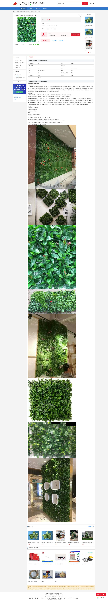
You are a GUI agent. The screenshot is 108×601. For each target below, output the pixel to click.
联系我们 (36, 598)
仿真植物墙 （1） (18, 65)
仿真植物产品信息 (49, 593)
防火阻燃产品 (22, 11)
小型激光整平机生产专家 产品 (87, 564)
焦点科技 (55, 599)
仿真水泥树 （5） (18, 63)
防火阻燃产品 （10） (19, 67)
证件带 (43, 581)
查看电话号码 (76, 34)
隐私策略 (54, 598)
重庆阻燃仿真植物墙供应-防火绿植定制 (56, 594)
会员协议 (60, 598)
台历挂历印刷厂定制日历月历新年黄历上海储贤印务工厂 (38, 564)
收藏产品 (17, 44)
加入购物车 (54, 40)
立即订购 (61, 40)
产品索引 (16, 96)
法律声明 (65, 598)
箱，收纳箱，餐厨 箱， (59, 564)
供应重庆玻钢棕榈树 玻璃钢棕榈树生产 (92, 48)
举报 (22, 44)
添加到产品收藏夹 (17, 97)
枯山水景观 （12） (18, 60)
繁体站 (71, 598)
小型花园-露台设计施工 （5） (20, 62)
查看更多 (19, 81)
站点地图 (48, 598)
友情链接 (76, 598)
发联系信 (45, 40)
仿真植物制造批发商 (58, 593)
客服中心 (42, 598)
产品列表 (17, 11)
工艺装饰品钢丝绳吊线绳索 (46, 564)
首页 (14, 11)
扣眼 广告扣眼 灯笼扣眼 (32, 581)
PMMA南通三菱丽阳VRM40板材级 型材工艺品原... (77, 564)
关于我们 (31, 598)
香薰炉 (56, 581)
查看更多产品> (91, 526)
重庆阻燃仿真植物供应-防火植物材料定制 (92, 25)
